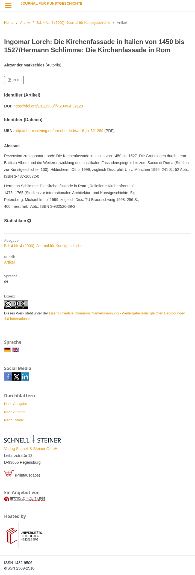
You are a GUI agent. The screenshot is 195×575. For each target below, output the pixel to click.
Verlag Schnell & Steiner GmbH (30, 448)
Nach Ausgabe (15, 404)
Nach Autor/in (14, 412)
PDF (16, 80)
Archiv (25, 23)
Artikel (9, 262)
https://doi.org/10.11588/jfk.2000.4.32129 (48, 106)
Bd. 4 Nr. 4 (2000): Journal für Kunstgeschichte (73, 23)
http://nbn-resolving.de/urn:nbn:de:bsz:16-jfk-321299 (59, 131)
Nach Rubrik (14, 420)
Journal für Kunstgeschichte (51, 3)
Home (9, 23)
